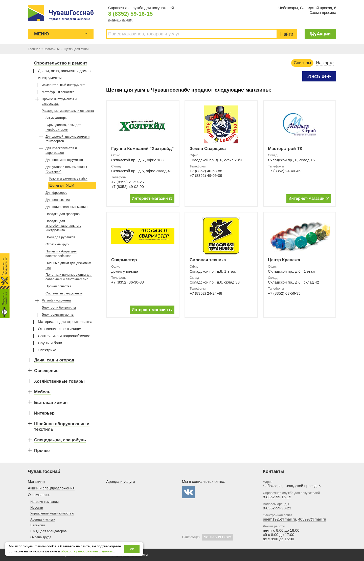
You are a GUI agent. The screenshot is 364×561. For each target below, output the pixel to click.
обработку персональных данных (87, 551)
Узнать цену (319, 76)
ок (132, 549)
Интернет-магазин (152, 198)
